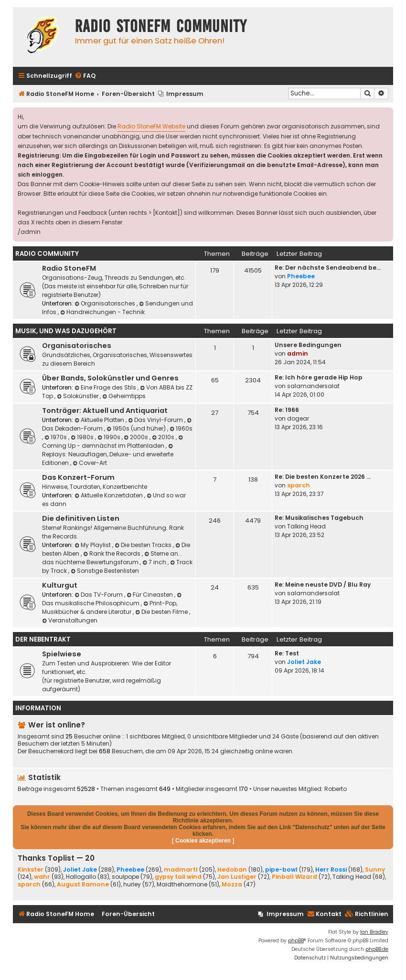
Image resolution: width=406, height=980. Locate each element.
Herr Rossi (331, 869)
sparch (298, 485)
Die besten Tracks (144, 545)
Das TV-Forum (99, 594)
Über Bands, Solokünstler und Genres (110, 378)
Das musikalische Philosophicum (112, 599)
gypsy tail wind (178, 877)
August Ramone (83, 884)
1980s (83, 437)
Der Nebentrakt (43, 639)
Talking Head (306, 526)
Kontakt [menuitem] (324, 914)
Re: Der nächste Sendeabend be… (328, 267)
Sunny (375, 869)
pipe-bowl (281, 869)
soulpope (125, 877)
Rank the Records (112, 553)
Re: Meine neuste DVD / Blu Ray (323, 584)
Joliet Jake (304, 662)
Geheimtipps (124, 396)
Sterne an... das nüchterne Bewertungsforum (112, 557)
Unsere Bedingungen (308, 345)
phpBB (296, 940)
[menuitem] (85, 76)
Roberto (335, 789)
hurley (132, 884)
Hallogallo (81, 877)
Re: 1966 (287, 410)
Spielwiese (61, 654)
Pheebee (301, 276)
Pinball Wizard (294, 877)
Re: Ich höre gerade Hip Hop (319, 377)
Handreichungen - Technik (102, 312)
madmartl (181, 869)
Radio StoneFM (69, 268)
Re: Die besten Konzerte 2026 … (323, 477)
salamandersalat (313, 386)
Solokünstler (78, 396)
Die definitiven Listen (80, 518)
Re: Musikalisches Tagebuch (319, 518)
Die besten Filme (162, 612)
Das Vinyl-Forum (156, 420)
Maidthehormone (182, 884)
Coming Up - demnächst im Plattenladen (113, 442)
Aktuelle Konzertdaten (109, 495)
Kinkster (30, 869)
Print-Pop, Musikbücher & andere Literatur (109, 607)
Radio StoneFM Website (151, 126)
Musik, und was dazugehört (66, 331)
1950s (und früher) (137, 428)
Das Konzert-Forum (78, 477)
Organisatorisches (106, 303)
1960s (181, 428)
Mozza (232, 884)
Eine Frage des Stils (106, 387)
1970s (56, 437)
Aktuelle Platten (100, 420)
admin (297, 353)
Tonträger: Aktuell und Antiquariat (105, 410)
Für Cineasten (150, 594)
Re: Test (287, 653)
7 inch (155, 562)
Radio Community (47, 253)
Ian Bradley (374, 932)
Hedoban (232, 869)
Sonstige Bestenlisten (105, 571)
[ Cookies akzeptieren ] (203, 840)
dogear (298, 418)
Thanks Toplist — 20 (56, 858)
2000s (137, 437)
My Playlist (93, 545)
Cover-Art (90, 463)
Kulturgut (59, 585)
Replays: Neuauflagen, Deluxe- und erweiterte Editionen (108, 455)
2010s (164, 437)
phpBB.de (376, 949)
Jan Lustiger (236, 877)
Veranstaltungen (69, 620)
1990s (109, 437)
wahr (42, 877)
